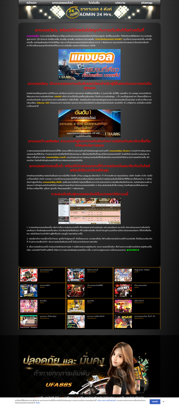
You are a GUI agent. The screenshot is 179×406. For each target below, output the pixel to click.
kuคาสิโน (43, 300)
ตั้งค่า (38, 403)
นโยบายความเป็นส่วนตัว (106, 400)
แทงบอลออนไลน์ (62, 3)
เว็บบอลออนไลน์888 (95, 285)
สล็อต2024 (139, 300)
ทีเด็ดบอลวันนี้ (92, 269)
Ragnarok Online (142, 269)
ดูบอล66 (90, 300)
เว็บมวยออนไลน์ (140, 285)
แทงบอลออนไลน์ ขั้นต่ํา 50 (144, 316)
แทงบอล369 (45, 285)
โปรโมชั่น (94, 3)
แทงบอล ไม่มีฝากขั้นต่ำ (96, 316)
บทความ (120, 3)
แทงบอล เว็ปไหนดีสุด (48, 316)
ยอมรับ (155, 401)
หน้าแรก (31, 3)
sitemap (146, 3)
